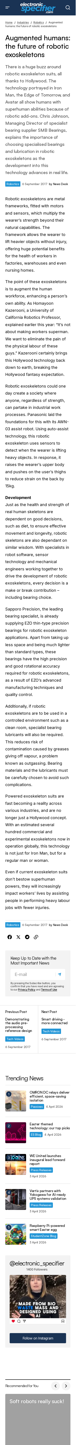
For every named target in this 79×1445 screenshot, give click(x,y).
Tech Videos (15, 1039)
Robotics (38, 22)
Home (9, 22)
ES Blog (36, 1134)
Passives (37, 1106)
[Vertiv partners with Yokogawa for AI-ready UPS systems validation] (15, 1199)
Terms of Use (49, 989)
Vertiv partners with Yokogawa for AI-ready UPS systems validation (48, 1195)
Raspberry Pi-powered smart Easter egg (47, 1228)
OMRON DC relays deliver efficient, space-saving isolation (50, 1096)
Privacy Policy (26, 989)
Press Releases (41, 1170)
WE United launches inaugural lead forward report (47, 1160)
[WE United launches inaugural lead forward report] (15, 1164)
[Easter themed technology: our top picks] (15, 1132)
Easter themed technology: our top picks (50, 1126)
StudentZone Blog (43, 1236)
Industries (23, 22)
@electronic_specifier (37, 1263)
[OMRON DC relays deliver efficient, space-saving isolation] (15, 1101)
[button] (7, 7)
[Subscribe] (60, 974)
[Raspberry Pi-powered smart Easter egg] (15, 1234)
